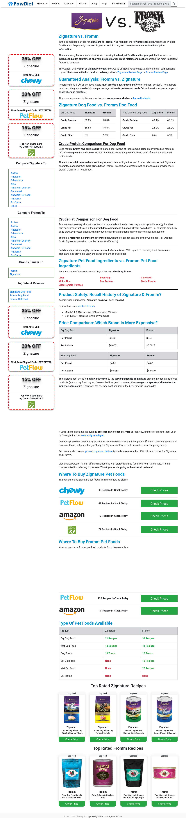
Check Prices (159, 490)
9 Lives (14, 222)
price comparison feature (99, 451)
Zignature (15, 274)
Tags (104, 3)
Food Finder (118, 3)
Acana (14, 173)
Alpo (13, 184)
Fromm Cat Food (19, 299)
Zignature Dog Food (20, 291)
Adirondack (17, 180)
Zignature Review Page (130, 72)
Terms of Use (69, 816)
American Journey (20, 187)
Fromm (14, 270)
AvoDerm (16, 202)
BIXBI (14, 205)
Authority (16, 198)
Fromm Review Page (157, 72)
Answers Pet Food (20, 195)
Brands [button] (41, 3)
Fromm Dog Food (19, 295)
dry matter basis (141, 98)
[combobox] (149, 4)
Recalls (83, 3)
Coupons (69, 3)
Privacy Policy (83, 816)
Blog (94, 3)
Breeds (55, 3)
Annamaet (16, 191)
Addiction (16, 176)
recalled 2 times (86, 306)
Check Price (71, 739)
